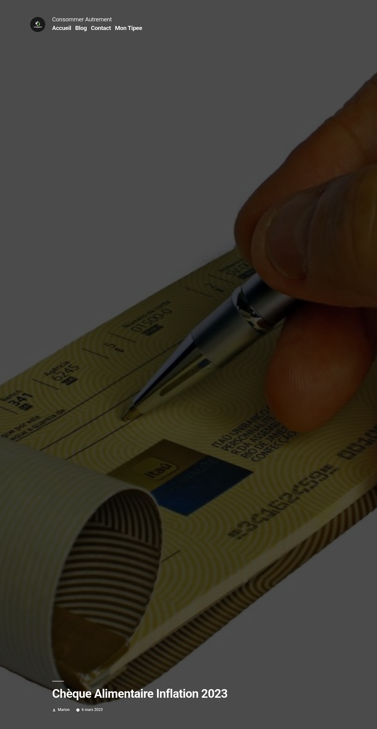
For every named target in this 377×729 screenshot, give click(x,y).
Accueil (61, 28)
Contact (101, 28)
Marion (64, 709)
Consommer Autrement (82, 19)
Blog (81, 28)
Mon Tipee (128, 28)
